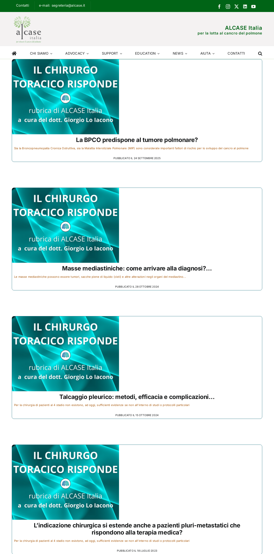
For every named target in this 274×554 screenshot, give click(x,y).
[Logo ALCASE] (27, 15)
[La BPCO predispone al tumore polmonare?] (65, 62)
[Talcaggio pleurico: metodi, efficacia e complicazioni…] (65, 319)
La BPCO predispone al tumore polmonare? (137, 139)
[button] (260, 52)
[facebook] (219, 6)
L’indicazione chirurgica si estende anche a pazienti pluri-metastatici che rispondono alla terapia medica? (137, 529)
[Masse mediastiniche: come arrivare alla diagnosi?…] (65, 190)
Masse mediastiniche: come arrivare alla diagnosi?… (137, 268)
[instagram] (228, 6)
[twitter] (236, 6)
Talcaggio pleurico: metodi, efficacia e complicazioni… (136, 396)
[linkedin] (245, 6)
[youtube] (253, 6)
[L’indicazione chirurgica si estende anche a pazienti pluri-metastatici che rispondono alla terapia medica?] (65, 447)
